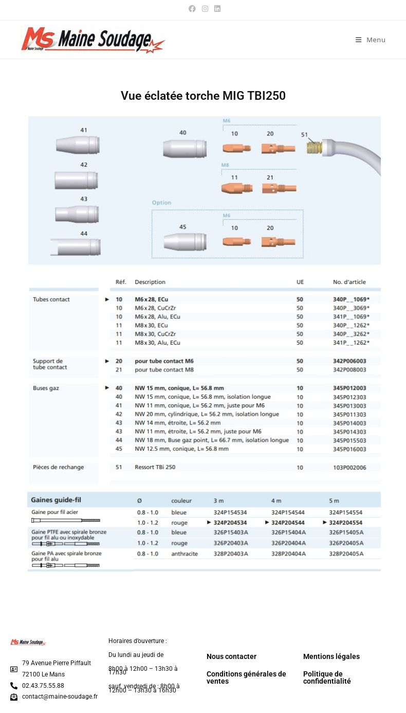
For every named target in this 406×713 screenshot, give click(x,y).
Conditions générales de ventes (246, 677)
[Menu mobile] (371, 40)
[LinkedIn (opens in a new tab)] (215, 8)
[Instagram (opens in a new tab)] (205, 8)
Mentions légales (331, 656)
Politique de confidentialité (327, 677)
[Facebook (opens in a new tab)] (192, 8)
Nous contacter (231, 656)
